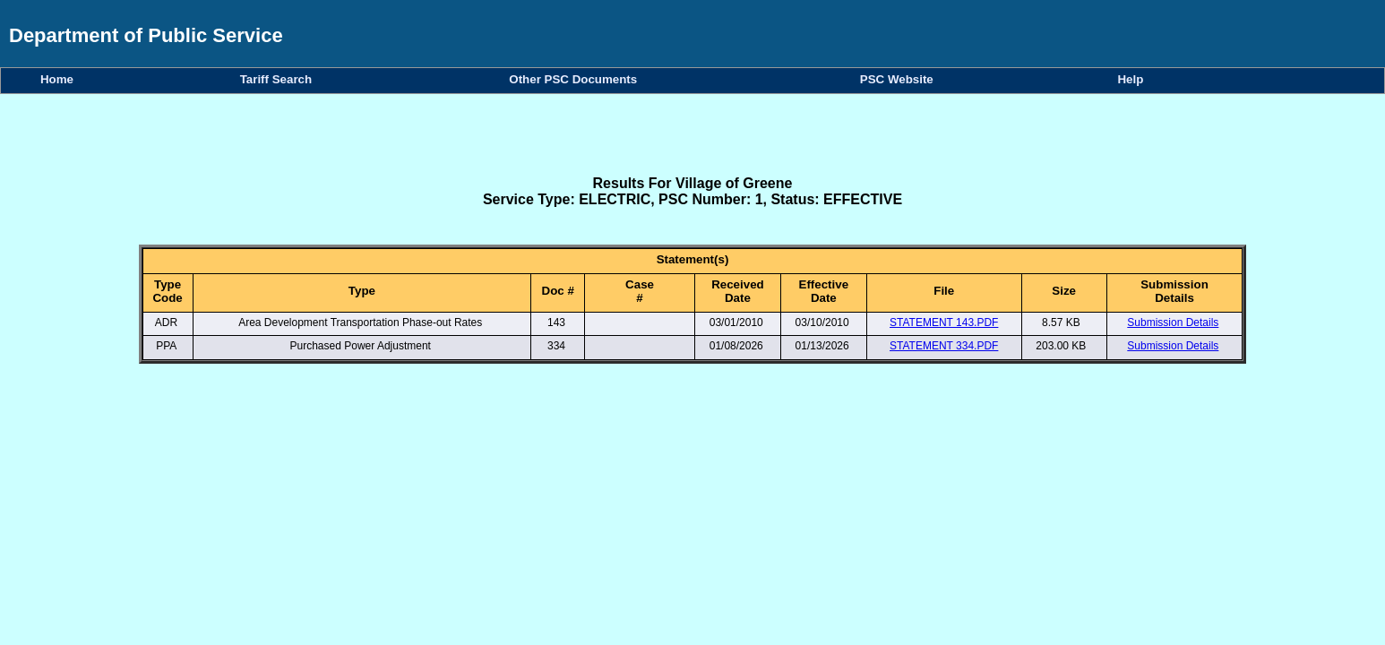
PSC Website (900, 79)
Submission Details (1172, 322)
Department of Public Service (146, 35)
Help (1130, 79)
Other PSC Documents (576, 79)
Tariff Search (279, 79)
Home (60, 79)
